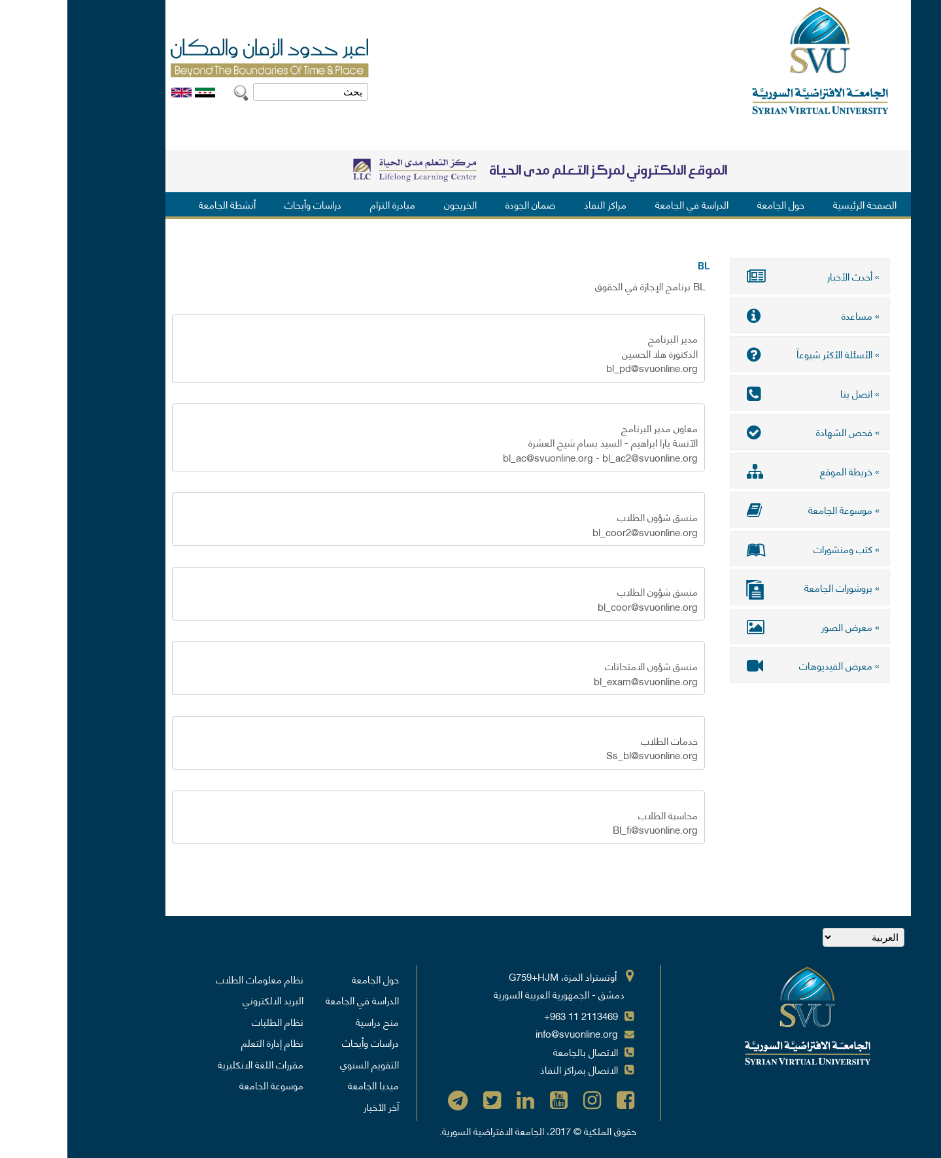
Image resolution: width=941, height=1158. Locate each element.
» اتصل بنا (742, 393)
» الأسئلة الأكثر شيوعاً (742, 354)
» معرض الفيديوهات (742, 665)
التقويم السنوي (302, 1064)
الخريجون (393, 204)
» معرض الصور (742, 626)
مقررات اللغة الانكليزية (193, 1064)
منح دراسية (310, 1021)
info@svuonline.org (509, 1033)
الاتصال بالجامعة (518, 1051)
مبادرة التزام (325, 204)
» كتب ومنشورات (742, 548)
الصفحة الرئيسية (797, 204)
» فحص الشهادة (742, 431)
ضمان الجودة (463, 204)
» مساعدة (742, 315)
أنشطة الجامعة (159, 204)
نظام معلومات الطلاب (192, 979)
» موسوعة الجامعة (742, 509)
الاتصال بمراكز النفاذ (512, 1069)
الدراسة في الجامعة (624, 204)
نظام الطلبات (210, 1021)
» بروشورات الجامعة (742, 589)
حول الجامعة (713, 204)
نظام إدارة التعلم (205, 1042)
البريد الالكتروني (205, 1000)
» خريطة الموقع (742, 471)
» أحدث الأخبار (742, 276)
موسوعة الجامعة (204, 1085)
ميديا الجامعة (306, 1085)
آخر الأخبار (314, 1106)
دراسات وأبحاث (245, 204)
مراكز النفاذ (538, 204)
